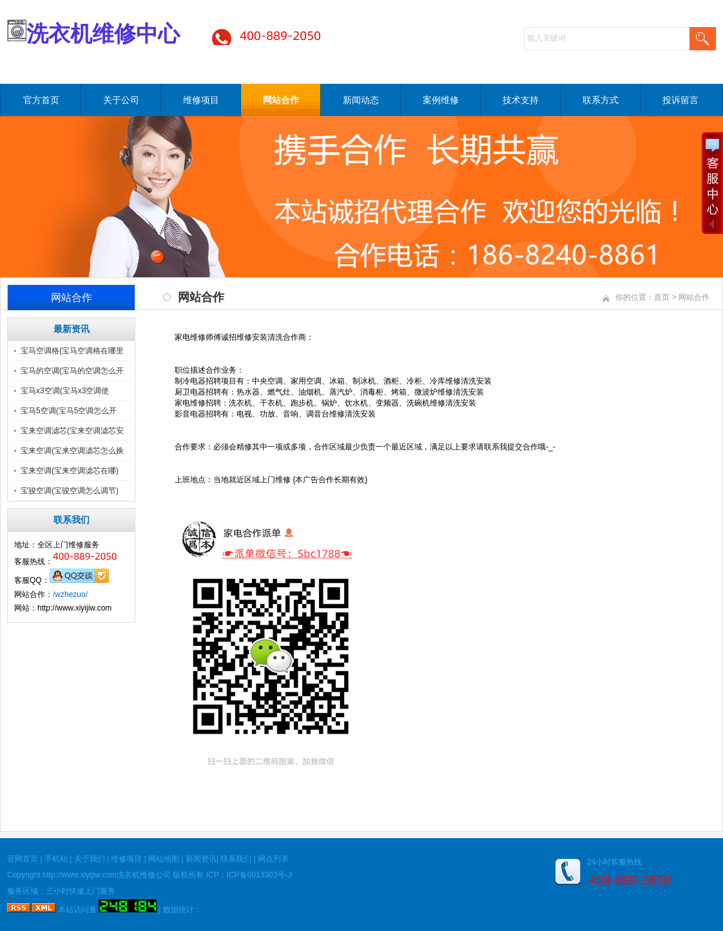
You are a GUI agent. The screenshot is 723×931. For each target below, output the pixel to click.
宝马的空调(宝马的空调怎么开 (72, 370)
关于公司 (121, 100)
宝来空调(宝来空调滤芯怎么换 (72, 450)
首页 (662, 297)
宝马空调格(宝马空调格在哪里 (72, 350)
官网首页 (22, 858)
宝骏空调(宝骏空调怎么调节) (70, 490)
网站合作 (281, 100)
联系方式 (601, 100)
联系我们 (235, 858)
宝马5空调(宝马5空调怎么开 (69, 410)
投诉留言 (680, 100)
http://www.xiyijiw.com (80, 874)
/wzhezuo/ (70, 594)
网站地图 (163, 858)
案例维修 (441, 100)
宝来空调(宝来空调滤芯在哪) (70, 470)
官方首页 (41, 100)
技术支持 (521, 100)
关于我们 (89, 858)
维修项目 (201, 100)
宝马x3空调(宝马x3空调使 (65, 390)
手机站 (56, 858)
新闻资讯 (201, 858)
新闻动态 (361, 100)
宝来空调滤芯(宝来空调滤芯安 (72, 430)
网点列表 (273, 858)
